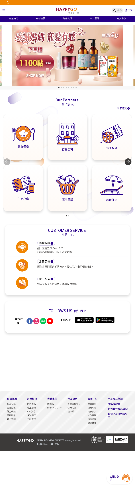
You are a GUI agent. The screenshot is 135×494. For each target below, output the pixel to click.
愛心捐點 (11, 419)
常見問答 (44, 261)
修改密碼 (92, 415)
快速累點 (31, 404)
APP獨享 (31, 411)
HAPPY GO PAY (55, 407)
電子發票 (92, 411)
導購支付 (52, 398)
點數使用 (12, 398)
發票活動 (72, 407)
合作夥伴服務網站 (118, 409)
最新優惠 (32, 398)
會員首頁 (92, 404)
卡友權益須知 (115, 398)
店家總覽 (122, 108)
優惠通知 (92, 423)
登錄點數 (11, 407)
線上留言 (44, 279)
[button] (3, 10)
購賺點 (50, 404)
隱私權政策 (114, 403)
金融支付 (31, 419)
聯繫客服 (44, 243)
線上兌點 (11, 404)
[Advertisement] (67, 361)
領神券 (71, 411)
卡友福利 (72, 398)
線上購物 (31, 407)
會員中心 (93, 398)
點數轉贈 (11, 415)
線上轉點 (11, 411)
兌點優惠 (31, 415)
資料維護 (92, 419)
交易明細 (92, 407)
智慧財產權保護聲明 (118, 415)
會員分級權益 (74, 404)
